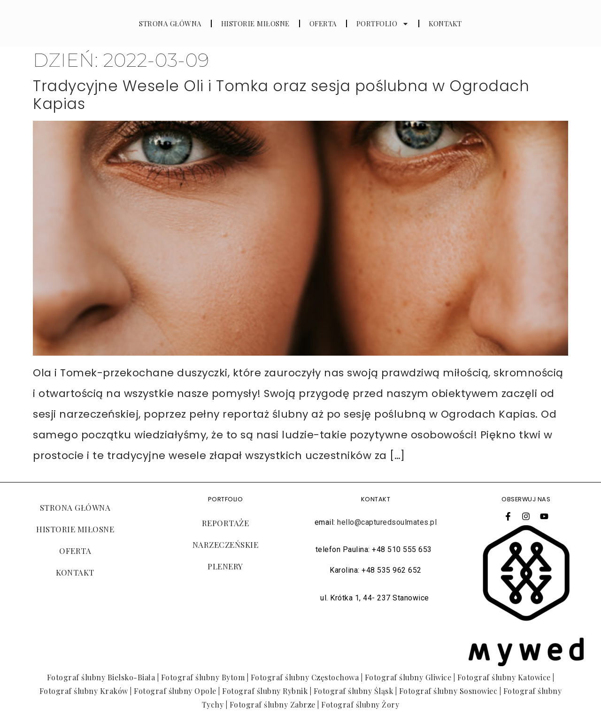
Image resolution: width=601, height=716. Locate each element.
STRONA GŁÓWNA (170, 23)
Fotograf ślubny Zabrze (273, 704)
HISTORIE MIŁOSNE (255, 23)
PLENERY (225, 566)
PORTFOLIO (382, 24)
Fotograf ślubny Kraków (83, 691)
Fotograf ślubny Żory (360, 704)
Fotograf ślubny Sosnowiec (448, 691)
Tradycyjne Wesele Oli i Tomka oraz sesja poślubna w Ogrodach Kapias (281, 94)
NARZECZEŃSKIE (226, 544)
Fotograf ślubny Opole (175, 691)
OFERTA (323, 23)
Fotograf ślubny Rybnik (265, 691)
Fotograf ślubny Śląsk (353, 691)
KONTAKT (445, 23)
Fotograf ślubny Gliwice (408, 677)
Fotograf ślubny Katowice (504, 677)
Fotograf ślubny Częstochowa (305, 677)
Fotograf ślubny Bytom (203, 677)
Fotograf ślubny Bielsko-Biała (101, 677)
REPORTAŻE (225, 523)
